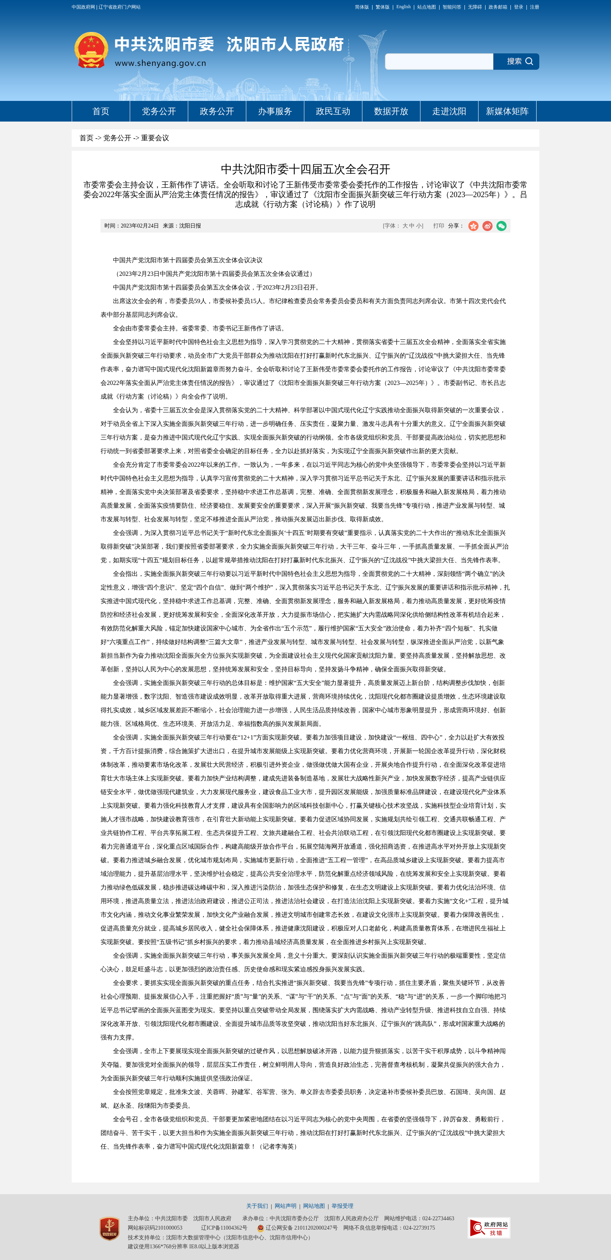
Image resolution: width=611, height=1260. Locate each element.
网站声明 (286, 1206)
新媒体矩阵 (507, 111)
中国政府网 (83, 7)
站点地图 (426, 7)
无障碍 (475, 7)
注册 (534, 7)
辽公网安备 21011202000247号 (297, 1228)
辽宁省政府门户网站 (120, 7)
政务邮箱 (498, 7)
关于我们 (257, 1206)
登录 (518, 7)
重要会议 (155, 138)
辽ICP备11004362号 (224, 1228)
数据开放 (391, 111)
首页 (100, 111)
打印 (438, 226)
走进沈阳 (449, 111)
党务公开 (159, 111)
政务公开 (217, 111)
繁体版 (383, 7)
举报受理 (342, 1206)
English (403, 6)
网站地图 (314, 1206)
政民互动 (333, 111)
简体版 (362, 7)
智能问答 (452, 7)
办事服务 (275, 111)
